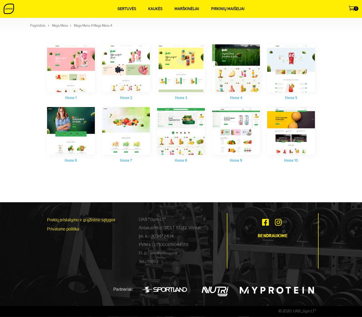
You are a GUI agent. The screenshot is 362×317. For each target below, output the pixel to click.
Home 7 (126, 161)
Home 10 (291, 161)
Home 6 (71, 161)
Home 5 (291, 98)
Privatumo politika (63, 229)
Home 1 (71, 98)
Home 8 (181, 161)
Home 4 (236, 98)
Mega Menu (60, 25)
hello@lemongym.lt (163, 253)
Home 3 (181, 98)
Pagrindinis (37, 25)
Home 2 (126, 98)
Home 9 (236, 161)
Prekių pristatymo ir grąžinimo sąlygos (81, 220)
